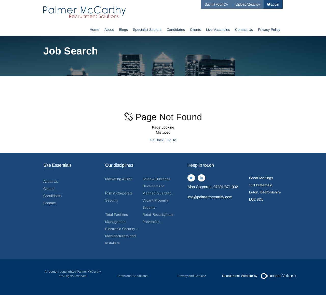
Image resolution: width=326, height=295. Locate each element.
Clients (195, 30)
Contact (49, 203)
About (109, 30)
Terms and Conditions (132, 276)
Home (94, 30)
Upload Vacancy (248, 4)
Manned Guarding (157, 193)
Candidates (176, 30)
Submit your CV (216, 4)
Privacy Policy (269, 30)
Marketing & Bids (118, 179)
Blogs (123, 30)
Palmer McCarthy (85, 12)
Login (273, 4)
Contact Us (244, 30)
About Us (50, 181)
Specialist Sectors (147, 30)
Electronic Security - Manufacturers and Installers (121, 236)
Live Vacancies (218, 30)
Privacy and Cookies (192, 276)
